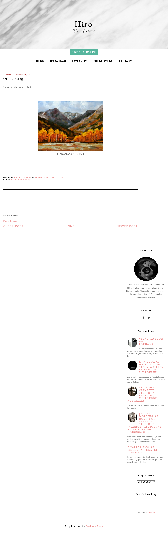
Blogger (151, 513)
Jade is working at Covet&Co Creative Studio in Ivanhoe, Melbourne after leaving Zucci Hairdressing (145, 422)
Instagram (58, 61)
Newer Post (127, 226)
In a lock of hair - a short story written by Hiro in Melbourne (151, 367)
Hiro (84, 24)
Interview (80, 61)
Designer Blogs (94, 526)
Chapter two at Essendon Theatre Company (143, 450)
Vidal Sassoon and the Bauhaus (151, 341)
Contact (125, 61)
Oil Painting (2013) (20, 180)
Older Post (13, 226)
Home (40, 61)
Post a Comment (10, 221)
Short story (103, 61)
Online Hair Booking (84, 52)
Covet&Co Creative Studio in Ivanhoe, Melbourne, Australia (143, 394)
